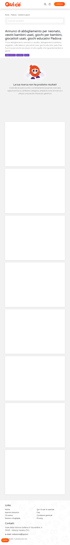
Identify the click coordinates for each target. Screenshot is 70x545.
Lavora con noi (21, 539)
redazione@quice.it (20, 534)
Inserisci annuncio (12, 512)
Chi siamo (9, 515)
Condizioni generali (44, 515)
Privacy (40, 518)
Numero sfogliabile (12, 518)
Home (7, 509)
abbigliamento (10, 55)
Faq (38, 512)
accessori (20, 55)
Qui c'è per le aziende (45, 509)
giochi (27, 55)
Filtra (5, 540)
